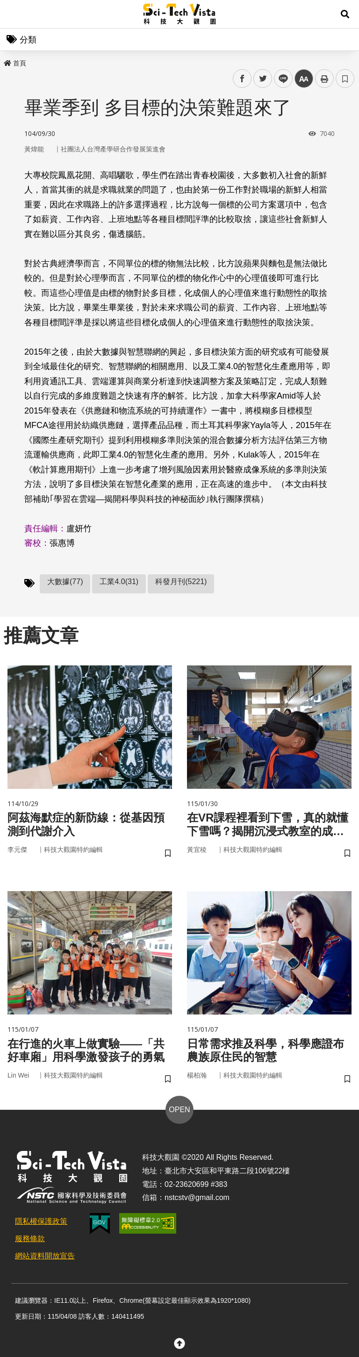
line (280, 79)
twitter (263, 79)
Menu (14, 14)
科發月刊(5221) (181, 582)
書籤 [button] (345, 78)
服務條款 (30, 1239)
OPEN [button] (179, 1110)
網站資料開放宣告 (45, 1256)
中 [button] (304, 79)
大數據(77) (65, 582)
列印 (324, 78)
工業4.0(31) (119, 582)
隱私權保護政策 (41, 1221)
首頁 (15, 63)
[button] (345, 14)
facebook (242, 79)
